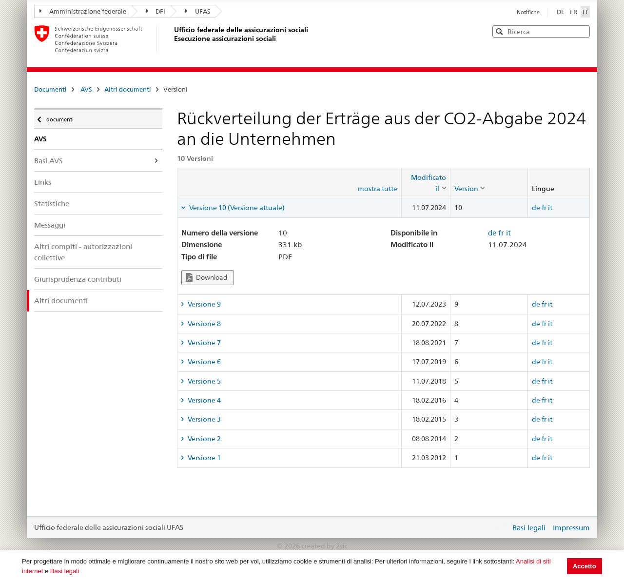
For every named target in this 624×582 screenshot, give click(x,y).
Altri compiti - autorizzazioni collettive (83, 252)
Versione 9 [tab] (203, 304)
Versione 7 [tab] (203, 343)
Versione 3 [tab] (203, 419)
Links (42, 182)
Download (206, 277)
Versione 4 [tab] (203, 400)
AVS (86, 89)
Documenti (50, 89)
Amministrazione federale (82, 11)
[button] (581, 31)
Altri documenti (127, 89)
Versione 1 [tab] (203, 458)
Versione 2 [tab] (203, 439)
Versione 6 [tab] (203, 362)
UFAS (198, 11)
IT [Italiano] (585, 12)
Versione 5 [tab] (203, 381)
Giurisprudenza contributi (77, 279)
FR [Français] (574, 12)
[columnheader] (425, 183)
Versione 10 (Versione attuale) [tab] (236, 208)
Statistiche (51, 203)
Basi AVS (48, 160)
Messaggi (49, 225)
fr (544, 208)
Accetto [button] (584, 566)
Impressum (571, 527)
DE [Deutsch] (561, 12)
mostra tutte (377, 189)
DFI (156, 11)
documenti (59, 117)
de (536, 208)
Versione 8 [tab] (203, 324)
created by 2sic (324, 546)
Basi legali (64, 571)
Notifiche (528, 12)
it (550, 208)
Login (501, 527)
